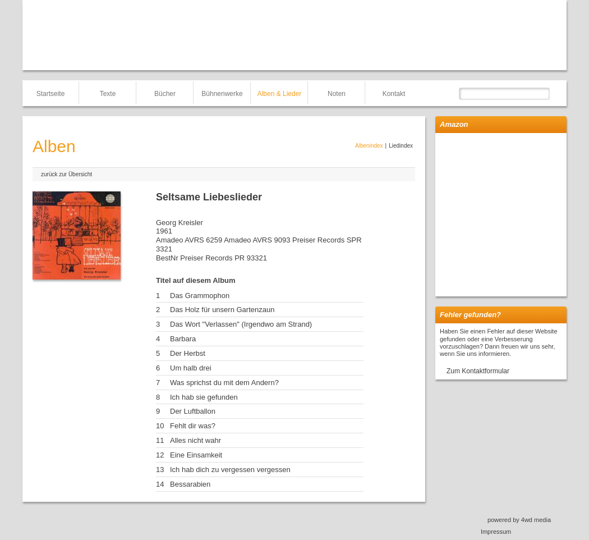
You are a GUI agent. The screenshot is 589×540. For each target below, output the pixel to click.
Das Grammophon (199, 295)
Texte (108, 94)
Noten (337, 94)
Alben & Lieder (279, 94)
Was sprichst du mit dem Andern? (224, 382)
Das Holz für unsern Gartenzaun (222, 309)
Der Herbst (187, 353)
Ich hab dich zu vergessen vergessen (230, 469)
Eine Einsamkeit (196, 455)
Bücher (165, 94)
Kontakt (394, 94)
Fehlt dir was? (192, 426)
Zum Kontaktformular (478, 371)
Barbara (183, 339)
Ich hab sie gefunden (204, 397)
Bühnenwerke (221, 94)
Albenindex (369, 146)
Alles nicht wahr (195, 440)
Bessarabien (190, 484)
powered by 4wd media (519, 519)
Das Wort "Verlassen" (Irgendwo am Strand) (241, 324)
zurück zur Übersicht (66, 174)
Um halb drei (190, 368)
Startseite (50, 94)
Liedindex (401, 146)
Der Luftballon (192, 411)
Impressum (496, 531)
